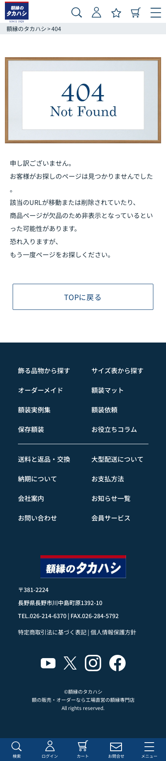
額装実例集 (34, 409)
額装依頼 (104, 409)
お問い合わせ (37, 518)
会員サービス (111, 518)
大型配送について (117, 459)
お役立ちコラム (114, 429)
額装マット (107, 390)
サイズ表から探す (117, 370)
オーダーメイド (40, 390)
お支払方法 (107, 478)
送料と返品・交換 (44, 459)
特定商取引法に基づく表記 (52, 632)
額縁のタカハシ (26, 28)
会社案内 (31, 498)
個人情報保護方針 (113, 632)
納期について (37, 478)
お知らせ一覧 (111, 498)
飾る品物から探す (44, 370)
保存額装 (31, 429)
